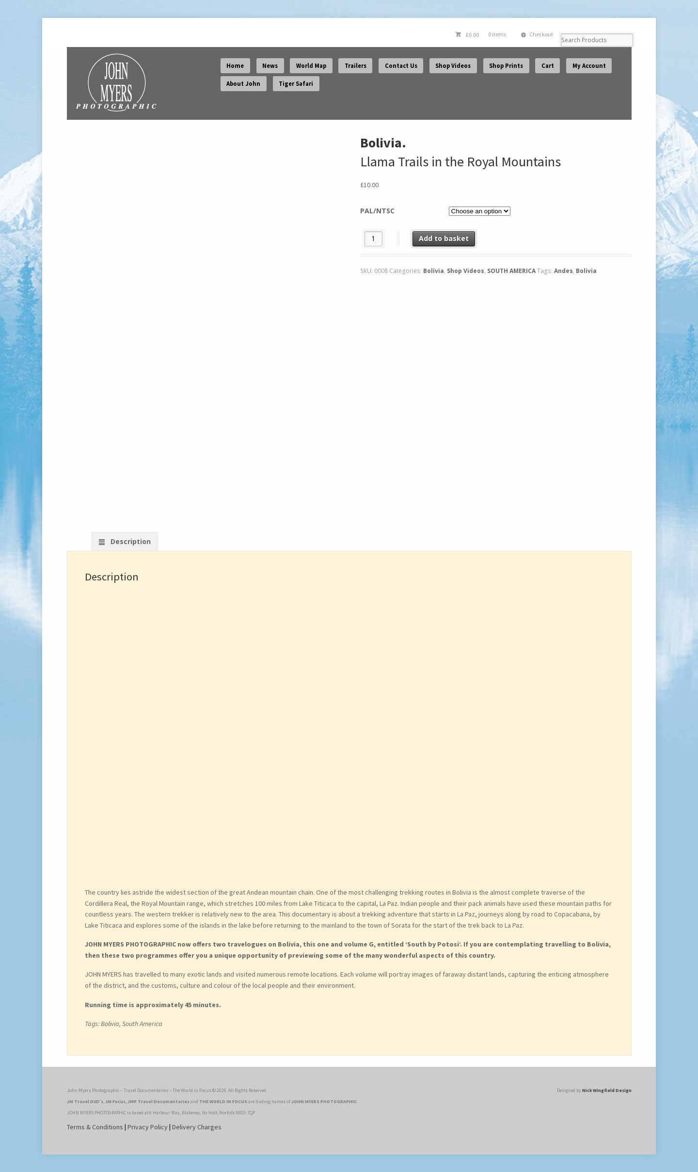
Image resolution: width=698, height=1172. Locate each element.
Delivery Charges (197, 1127)
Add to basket (444, 238)
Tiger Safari (296, 83)
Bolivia (433, 271)
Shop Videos (453, 65)
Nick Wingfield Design (607, 1090)
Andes (563, 271)
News (270, 65)
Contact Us (401, 65)
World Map (311, 65)
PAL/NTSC (377, 210)
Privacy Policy (147, 1127)
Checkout (541, 34)
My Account (589, 65)
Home (235, 65)
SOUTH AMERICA (511, 271)
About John (243, 83)
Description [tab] (130, 541)
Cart (547, 65)
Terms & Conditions (95, 1127)
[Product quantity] (373, 238)
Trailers (355, 65)
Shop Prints (506, 65)
